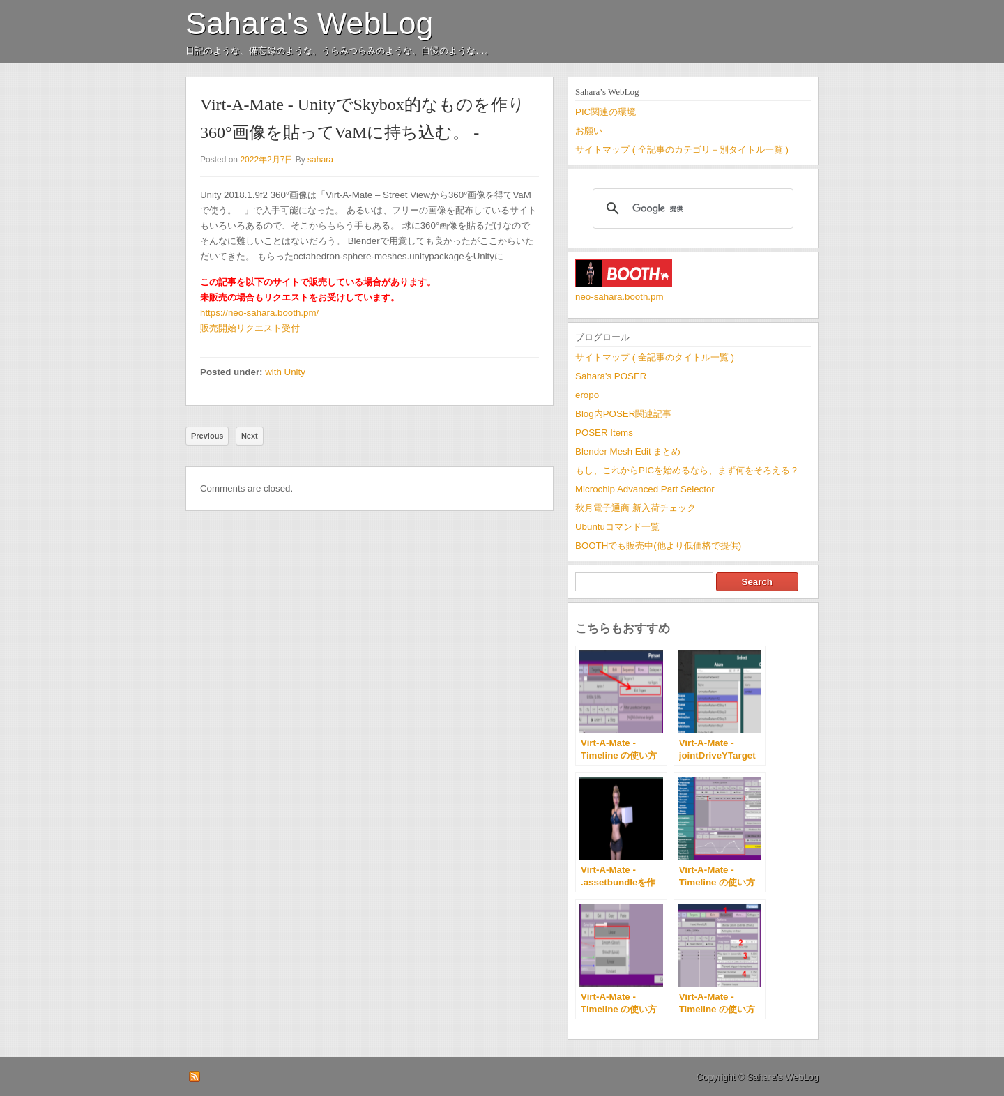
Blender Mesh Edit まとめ (627, 451)
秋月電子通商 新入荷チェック (635, 508)
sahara (320, 160)
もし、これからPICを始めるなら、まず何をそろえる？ (687, 470)
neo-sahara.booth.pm (619, 296)
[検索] (691, 208)
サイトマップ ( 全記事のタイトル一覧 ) (654, 357)
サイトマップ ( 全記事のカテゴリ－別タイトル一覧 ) (682, 149)
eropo (587, 395)
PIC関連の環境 (605, 112)
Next (249, 436)
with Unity (285, 372)
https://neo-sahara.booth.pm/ (259, 312)
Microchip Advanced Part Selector (645, 489)
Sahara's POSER (610, 376)
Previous (207, 436)
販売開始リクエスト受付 (250, 328)
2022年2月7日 (266, 160)
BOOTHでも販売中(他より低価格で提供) (658, 545)
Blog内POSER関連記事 (623, 414)
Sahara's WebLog (309, 23)
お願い (588, 130)
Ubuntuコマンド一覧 (617, 527)
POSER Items (604, 432)
